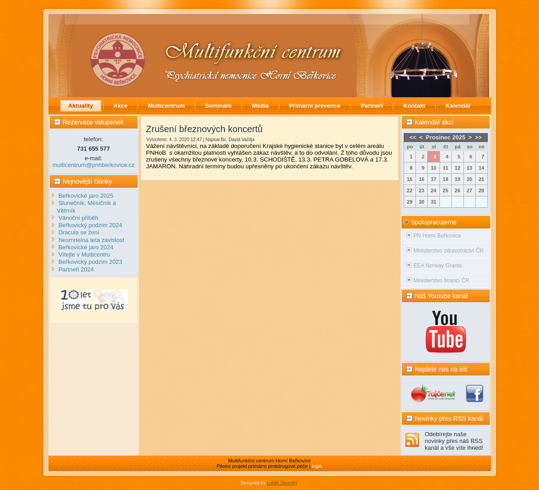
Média (260, 105)
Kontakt (414, 105)
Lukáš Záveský (282, 482)
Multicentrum (166, 105)
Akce (121, 105)
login (317, 466)
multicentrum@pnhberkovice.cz (93, 165)
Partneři (372, 105)
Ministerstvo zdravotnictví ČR (449, 250)
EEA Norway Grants (438, 265)
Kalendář (458, 105)
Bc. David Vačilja (237, 139)
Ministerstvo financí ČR (441, 280)
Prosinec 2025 (445, 137)
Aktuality (80, 105)
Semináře (218, 105)
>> (478, 137)
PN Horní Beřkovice (437, 236)
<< (413, 137)
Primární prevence (314, 105)
